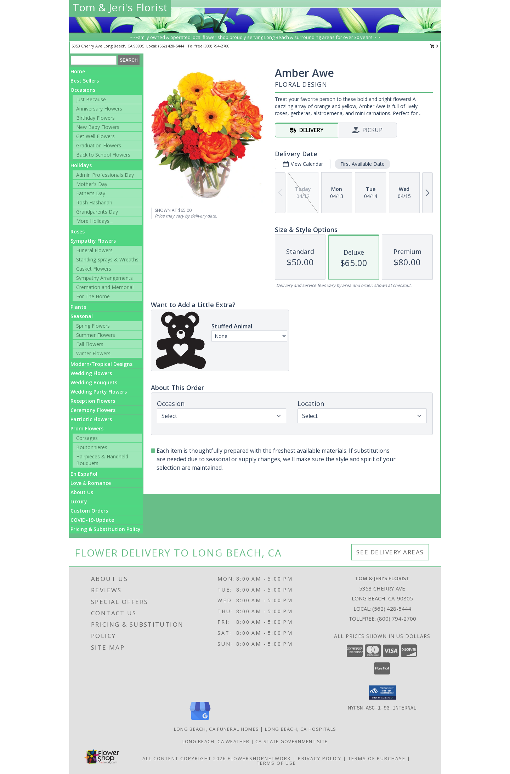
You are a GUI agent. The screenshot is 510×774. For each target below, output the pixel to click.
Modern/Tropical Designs (101, 364)
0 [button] (434, 46)
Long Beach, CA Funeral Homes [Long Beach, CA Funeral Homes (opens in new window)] (216, 729)
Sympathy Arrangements (104, 278)
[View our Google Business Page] (200, 720)
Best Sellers (84, 80)
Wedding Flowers (91, 373)
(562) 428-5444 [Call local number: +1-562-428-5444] (171, 46)
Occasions (82, 89)
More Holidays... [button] (94, 220)
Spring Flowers (93, 325)
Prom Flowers (86, 428)
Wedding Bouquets (93, 382)
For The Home (93, 296)
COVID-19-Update (92, 519)
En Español (83, 473)
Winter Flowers (93, 353)
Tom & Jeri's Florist (120, 7)
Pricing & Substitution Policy (105, 529)
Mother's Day (91, 184)
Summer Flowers (95, 335)
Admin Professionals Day (105, 174)
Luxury (78, 501)
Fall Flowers (89, 344)
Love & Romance (90, 483)
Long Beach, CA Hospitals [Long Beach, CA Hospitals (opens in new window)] (300, 729)
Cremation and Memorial (105, 287)
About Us (81, 492)
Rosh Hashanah (94, 202)
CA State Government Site (291, 741)
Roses (77, 231)
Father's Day (90, 193)
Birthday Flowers (95, 117)
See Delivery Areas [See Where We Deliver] (390, 552)
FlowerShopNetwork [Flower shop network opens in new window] (259, 758)
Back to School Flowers (103, 154)
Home (77, 71)
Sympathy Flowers (93, 240)
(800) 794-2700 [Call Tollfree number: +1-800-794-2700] (396, 618)
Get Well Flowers (95, 136)
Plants (78, 307)
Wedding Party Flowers (98, 391)
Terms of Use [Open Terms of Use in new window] (276, 763)
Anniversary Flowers (99, 108)
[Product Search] (94, 60)
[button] (382, 692)
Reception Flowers (92, 400)
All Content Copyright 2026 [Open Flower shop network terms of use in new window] (184, 758)
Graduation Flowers (98, 145)
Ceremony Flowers (92, 410)
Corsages (87, 438)
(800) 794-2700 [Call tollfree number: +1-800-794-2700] (217, 46)
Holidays (81, 165)
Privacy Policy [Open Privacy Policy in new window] (319, 758)
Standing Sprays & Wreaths (107, 259)
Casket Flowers (93, 268)
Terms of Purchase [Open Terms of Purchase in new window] (377, 758)
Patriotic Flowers (91, 419)
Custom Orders (89, 510)
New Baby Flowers (97, 127)
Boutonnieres (91, 447)
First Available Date (362, 163)
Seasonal (81, 316)
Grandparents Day (97, 211)
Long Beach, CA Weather (216, 741)
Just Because (91, 99)
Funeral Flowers (94, 250)
